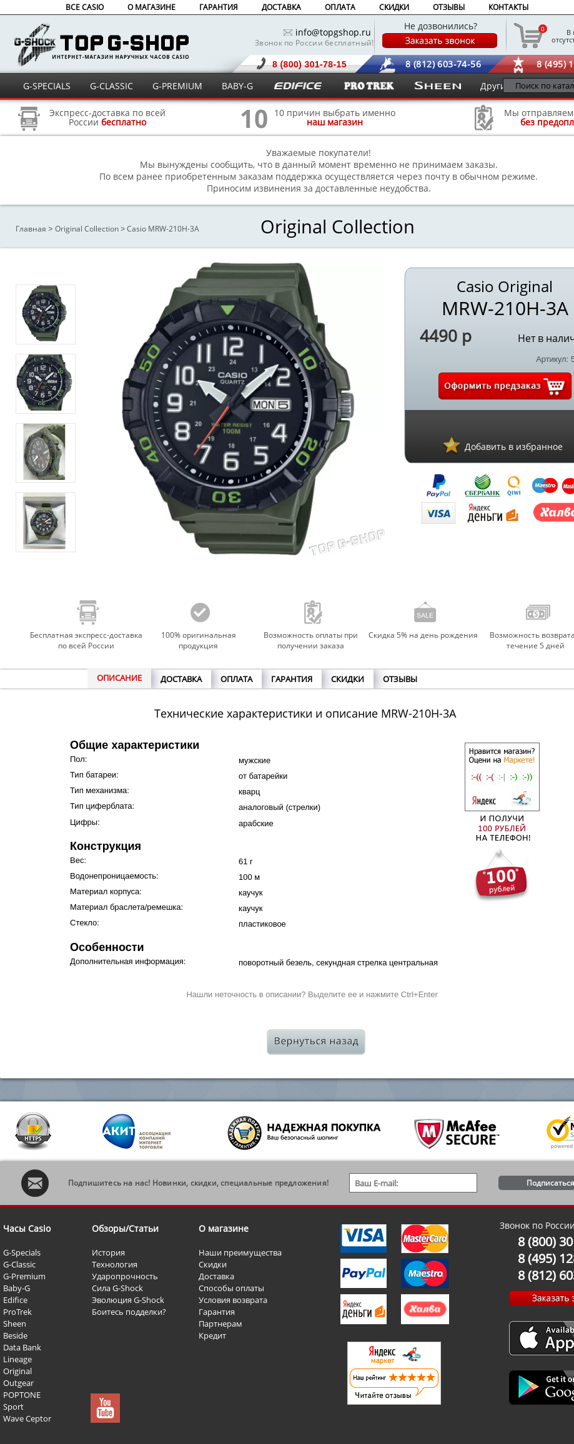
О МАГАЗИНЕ (151, 7)
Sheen (14, 1323)
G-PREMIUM (177, 86)
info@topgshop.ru (333, 32)
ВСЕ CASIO (85, 7)
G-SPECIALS (47, 86)
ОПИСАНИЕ (119, 677)
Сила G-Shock (117, 1288)
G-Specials (22, 1252)
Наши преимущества (240, 1252)
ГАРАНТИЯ (218, 7)
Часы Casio (27, 1228)
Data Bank (22, 1347)
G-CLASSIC (111, 86)
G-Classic (19, 1264)
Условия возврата (233, 1299)
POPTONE (22, 1394)
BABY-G (237, 86)
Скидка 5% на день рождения (423, 635)
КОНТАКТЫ (508, 7)
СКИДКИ (394, 7)
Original (17, 1371)
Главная (31, 228)
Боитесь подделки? (129, 1311)
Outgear (18, 1382)
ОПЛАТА (340, 7)
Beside (15, 1335)
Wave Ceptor (27, 1418)
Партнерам (220, 1323)
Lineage (17, 1359)
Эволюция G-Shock (128, 1299)
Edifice (15, 1299)
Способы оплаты (231, 1288)
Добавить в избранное (514, 446)
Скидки (213, 1264)
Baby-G (16, 1288)
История (108, 1252)
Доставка (216, 1276)
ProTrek (17, 1311)
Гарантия (217, 1311)
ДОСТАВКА (281, 7)
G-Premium (24, 1276)
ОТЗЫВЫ (449, 7)
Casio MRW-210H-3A (163, 228)
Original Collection (87, 228)
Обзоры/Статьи (125, 1228)
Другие (495, 86)
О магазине (224, 1228)
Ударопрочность (125, 1276)
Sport (13, 1406)
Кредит (212, 1335)
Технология (114, 1264)
